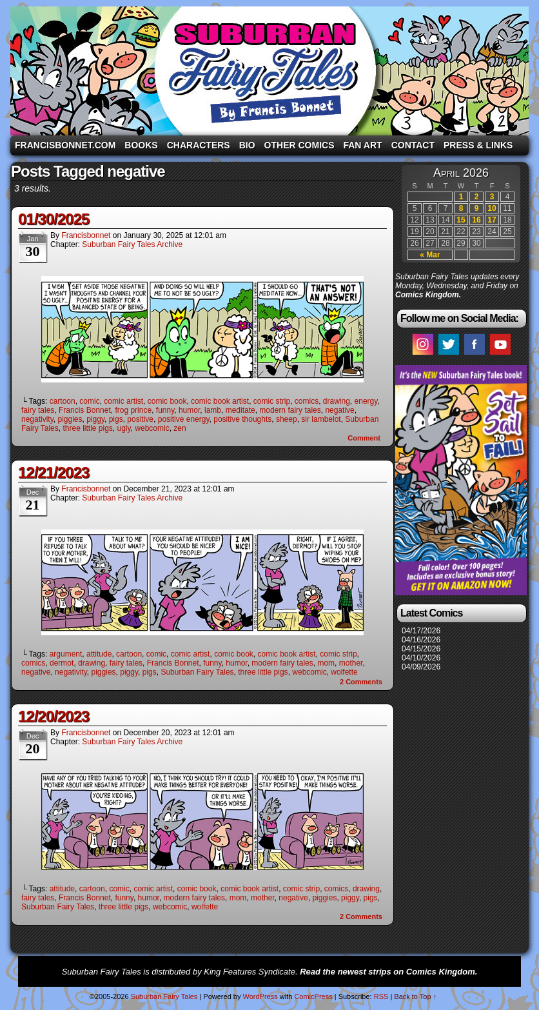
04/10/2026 (421, 657)
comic (89, 401)
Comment (364, 438)
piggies (69, 419)
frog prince (133, 410)
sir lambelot (320, 419)
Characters (198, 145)
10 (491, 208)
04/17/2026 (421, 630)
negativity (37, 419)
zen (179, 428)
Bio (247, 145)
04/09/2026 (421, 666)
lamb (212, 410)
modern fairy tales (289, 410)
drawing (336, 401)
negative (339, 410)
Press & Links (478, 145)
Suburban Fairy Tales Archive (132, 244)
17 (491, 219)
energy (366, 401)
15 (460, 219)
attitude (99, 653)
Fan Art (362, 145)
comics (306, 401)
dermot (62, 663)
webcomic (152, 428)
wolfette (344, 672)
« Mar (430, 254)
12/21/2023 (53, 472)
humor (189, 410)
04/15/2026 (421, 648)
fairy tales (37, 410)
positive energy (184, 419)
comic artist (123, 401)
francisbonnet (85, 235)
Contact (413, 145)
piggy (95, 419)
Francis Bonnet (85, 410)
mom (326, 663)
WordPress (259, 996)
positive (140, 419)
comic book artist (220, 401)
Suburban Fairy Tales (269, 70)
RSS (381, 996)
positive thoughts (242, 419)
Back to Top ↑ (415, 996)
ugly (124, 428)
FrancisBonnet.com (65, 145)
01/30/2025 (53, 219)
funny (165, 410)
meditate (240, 410)
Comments (361, 682)
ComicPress (313, 996)
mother (351, 663)
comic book (167, 401)
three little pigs (87, 428)
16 (476, 219)
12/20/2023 (53, 716)
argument (66, 653)
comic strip (271, 401)
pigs (116, 419)
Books (140, 145)
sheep (286, 419)
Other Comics (299, 145)
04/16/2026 (421, 639)
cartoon (62, 401)
